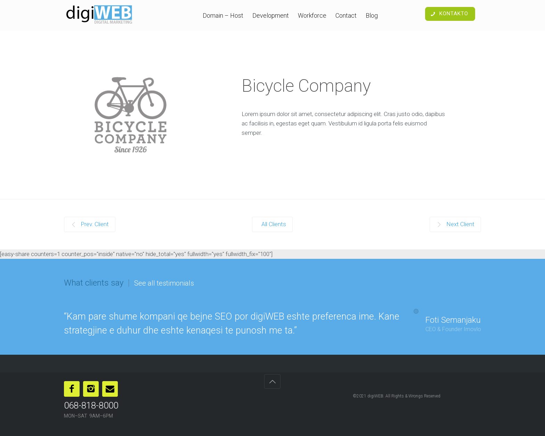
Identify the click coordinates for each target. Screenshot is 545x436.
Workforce (312, 15)
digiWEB (375, 396)
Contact (346, 15)
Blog (372, 15)
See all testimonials (164, 283)
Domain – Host (223, 15)
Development (270, 15)
